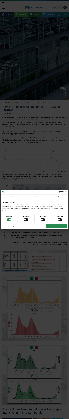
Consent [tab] (12, 196)
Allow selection (34, 226)
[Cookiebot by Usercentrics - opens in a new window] (60, 192)
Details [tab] (34, 196)
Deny (12, 226)
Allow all (56, 226)
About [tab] (57, 196)
